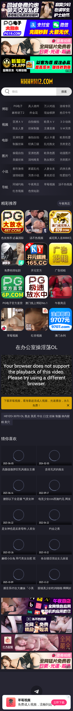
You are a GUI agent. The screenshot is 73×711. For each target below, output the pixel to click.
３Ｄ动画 (65, 121)
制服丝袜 (18, 144)
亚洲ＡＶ (18, 121)
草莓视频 (49, 184)
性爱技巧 (65, 175)
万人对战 (49, 106)
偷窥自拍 (18, 153)
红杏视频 (18, 191)
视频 (5, 124)
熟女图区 (49, 159)
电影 (5, 140)
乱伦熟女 (49, 144)
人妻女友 (49, 168)
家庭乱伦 (33, 168)
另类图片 (65, 159)
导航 (5, 187)
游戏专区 (65, 106)
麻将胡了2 (18, 112)
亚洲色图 (33, 153)
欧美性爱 (65, 137)
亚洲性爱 (18, 137)
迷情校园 (18, 175)
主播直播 (49, 128)
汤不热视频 (65, 184)
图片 (5, 156)
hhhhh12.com (36, 82)
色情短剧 (33, 191)
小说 (5, 171)
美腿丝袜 (18, 159)
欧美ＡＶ (49, 121)
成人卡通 (49, 137)
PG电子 (18, 106)
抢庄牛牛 (65, 112)
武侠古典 (65, 168)
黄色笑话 (49, 175)
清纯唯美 (33, 159)
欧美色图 (49, 153)
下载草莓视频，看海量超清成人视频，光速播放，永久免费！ (37, 403)
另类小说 (33, 175)
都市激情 (18, 168)
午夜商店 (33, 184)
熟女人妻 (18, 128)
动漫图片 (65, 153)
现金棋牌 (49, 112)
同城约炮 (18, 184)
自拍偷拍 (33, 121)
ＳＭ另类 (65, 128)
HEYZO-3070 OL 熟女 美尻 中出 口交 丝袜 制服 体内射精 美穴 (35, 419)
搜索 (64, 91)
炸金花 (34, 112)
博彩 (5, 109)
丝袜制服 (33, 128)
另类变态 (65, 144)
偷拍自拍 (33, 137)
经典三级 (33, 144)
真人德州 (33, 106)
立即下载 (59, 702)
